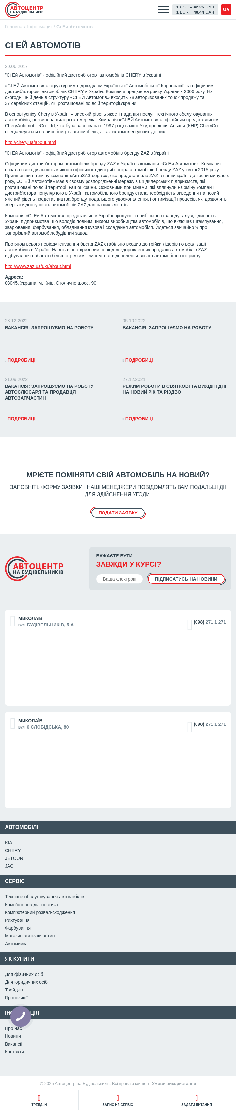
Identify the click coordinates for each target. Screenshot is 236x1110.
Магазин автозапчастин (30, 935)
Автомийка (16, 943)
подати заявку (118, 512)
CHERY (13, 850)
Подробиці (20, 360)
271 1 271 (210, 622)
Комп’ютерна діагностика (31, 904)
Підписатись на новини (186, 579)
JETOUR (14, 858)
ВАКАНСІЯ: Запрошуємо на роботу (49, 327)
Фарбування (18, 928)
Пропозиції (16, 997)
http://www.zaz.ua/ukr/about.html (38, 266)
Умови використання (174, 1083)
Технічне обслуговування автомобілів (44, 896)
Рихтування (17, 920)
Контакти (14, 1051)
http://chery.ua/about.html (30, 142)
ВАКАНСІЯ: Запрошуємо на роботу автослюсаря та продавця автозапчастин (49, 392)
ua (226, 9)
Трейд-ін (14, 989)
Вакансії (13, 1044)
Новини (13, 1036)
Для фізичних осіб (24, 974)
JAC (9, 866)
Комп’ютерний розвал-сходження (40, 912)
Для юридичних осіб (26, 982)
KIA (8, 842)
